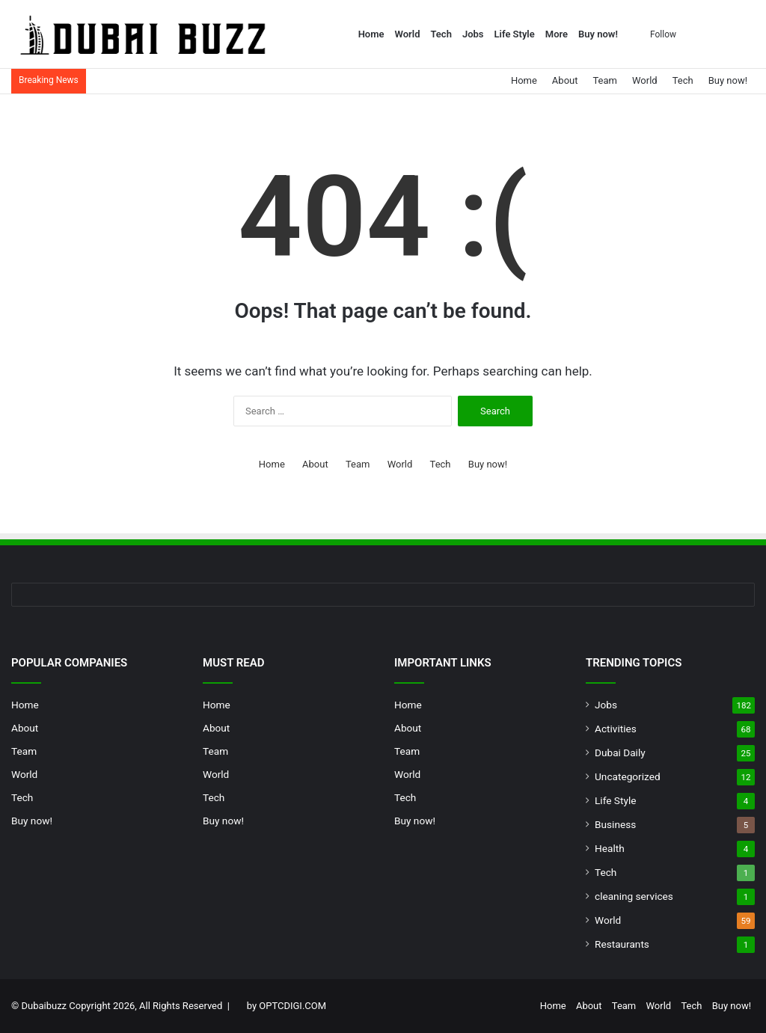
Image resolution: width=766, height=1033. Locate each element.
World (407, 34)
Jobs (473, 34)
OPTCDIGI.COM (292, 1005)
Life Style (514, 34)
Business (615, 824)
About (565, 80)
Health (610, 848)
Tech (440, 34)
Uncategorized (628, 776)
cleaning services (634, 896)
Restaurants (622, 944)
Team (604, 80)
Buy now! (598, 34)
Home (371, 34)
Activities (616, 729)
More (556, 34)
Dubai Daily (620, 752)
